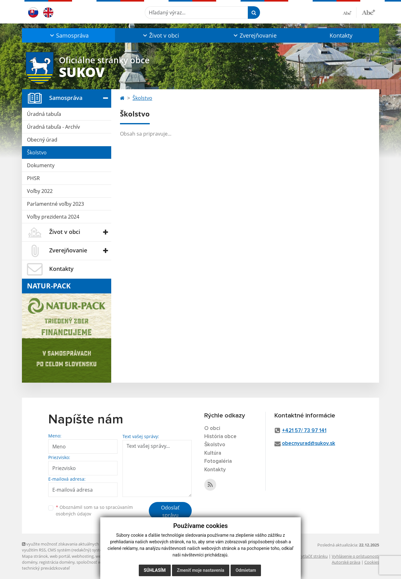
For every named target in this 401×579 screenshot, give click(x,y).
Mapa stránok (35, 556)
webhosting (83, 556)
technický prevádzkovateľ (46, 568)
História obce (220, 436)
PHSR (33, 178)
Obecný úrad (42, 139)
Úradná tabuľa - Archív (53, 126)
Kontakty (341, 35)
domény (29, 562)
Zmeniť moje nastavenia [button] (200, 570)
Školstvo (37, 152)
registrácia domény (57, 562)
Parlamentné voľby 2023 (55, 203)
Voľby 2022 (40, 191)
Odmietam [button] (246, 570)
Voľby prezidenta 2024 (53, 216)
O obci (212, 428)
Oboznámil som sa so (94, 510)
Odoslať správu (170, 511)
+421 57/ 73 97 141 (304, 430)
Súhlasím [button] (155, 570)
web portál (60, 556)
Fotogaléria (218, 461)
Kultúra (212, 453)
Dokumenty (41, 165)
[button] (68, 35)
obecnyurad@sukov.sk (308, 443)
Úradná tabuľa (44, 114)
